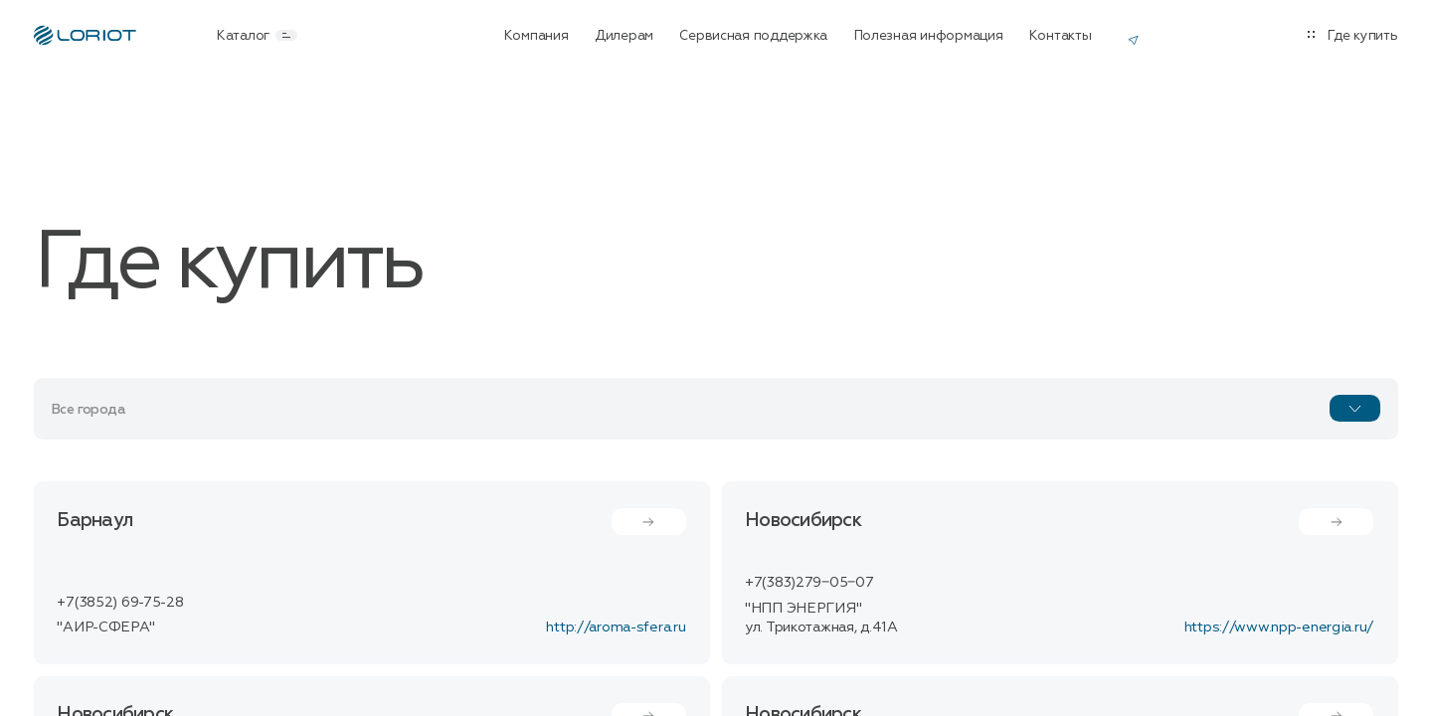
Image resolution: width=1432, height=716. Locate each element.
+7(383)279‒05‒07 (809, 582)
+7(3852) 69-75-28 (120, 602)
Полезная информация (928, 36)
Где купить (1362, 36)
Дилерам (624, 36)
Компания (536, 36)
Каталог (257, 36)
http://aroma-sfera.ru (615, 626)
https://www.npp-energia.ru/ (1278, 626)
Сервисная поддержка (753, 36)
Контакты (1060, 36)
